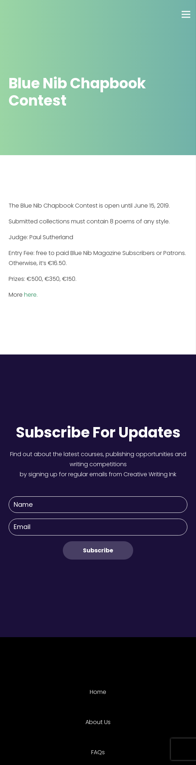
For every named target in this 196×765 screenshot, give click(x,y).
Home (98, 692)
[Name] (98, 504)
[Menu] (186, 14)
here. (31, 295)
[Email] (98, 527)
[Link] (32, 14)
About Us (98, 722)
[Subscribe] (98, 550)
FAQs (98, 752)
